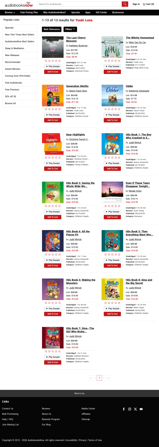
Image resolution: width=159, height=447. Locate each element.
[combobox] (82, 4)
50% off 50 (10, 96)
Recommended (12, 62)
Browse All (10, 103)
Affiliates (86, 414)
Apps (88, 12)
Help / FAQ (7, 419)
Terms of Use (95, 440)
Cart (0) (148, 4)
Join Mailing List (10, 424)
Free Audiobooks (13, 82)
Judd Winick (135, 142)
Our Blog (46, 424)
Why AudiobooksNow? (54, 12)
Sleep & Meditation (14, 48)
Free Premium (12, 89)
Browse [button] (10, 12)
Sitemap (86, 419)
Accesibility (71, 440)
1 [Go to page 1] (99, 378)
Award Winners (12, 69)
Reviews (46, 408)
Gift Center (101, 12)
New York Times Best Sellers (19, 34)
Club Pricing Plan (29, 12)
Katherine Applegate (139, 91)
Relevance (52, 29)
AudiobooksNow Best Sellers (19, 41)
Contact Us (7, 408)
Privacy (82, 440)
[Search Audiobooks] (125, 4)
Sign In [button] (136, 4)
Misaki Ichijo (135, 191)
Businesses (118, 12)
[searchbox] (79, 4)
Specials (75, 12)
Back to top (79, 393)
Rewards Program (51, 419)
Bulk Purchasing (10, 414)
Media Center (88, 408)
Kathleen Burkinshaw (79, 45)
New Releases (12, 55)
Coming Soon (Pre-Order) (17, 76)
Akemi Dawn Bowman (80, 91)
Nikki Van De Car (137, 42)
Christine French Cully (80, 139)
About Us (46, 414)
